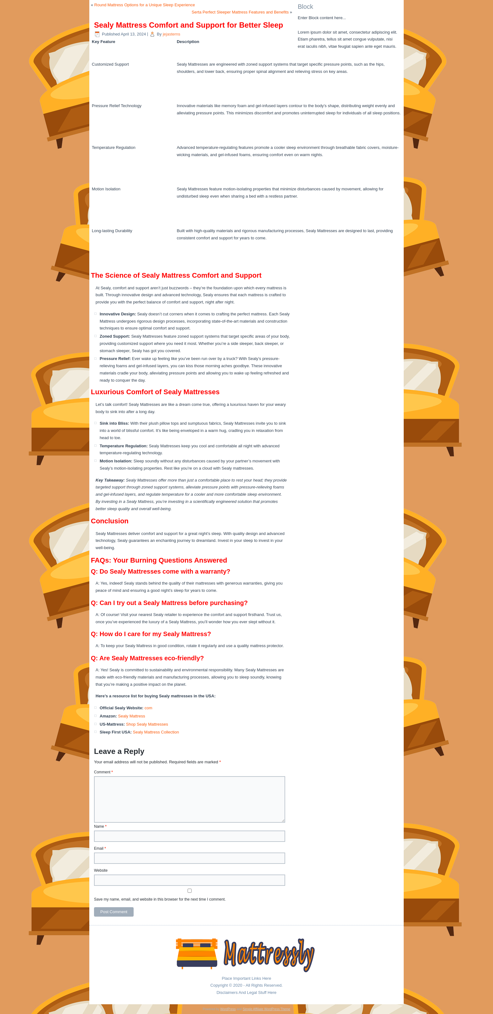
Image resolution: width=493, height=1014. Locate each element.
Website (101, 870)
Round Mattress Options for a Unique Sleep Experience (144, 5)
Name (100, 826)
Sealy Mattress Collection (156, 732)
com (148, 708)
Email (100, 848)
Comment (103, 772)
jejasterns (171, 34)
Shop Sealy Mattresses (147, 724)
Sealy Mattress (131, 716)
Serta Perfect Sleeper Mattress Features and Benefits (240, 12)
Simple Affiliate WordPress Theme (266, 1009)
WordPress (227, 1009)
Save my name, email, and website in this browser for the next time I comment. (160, 899)
